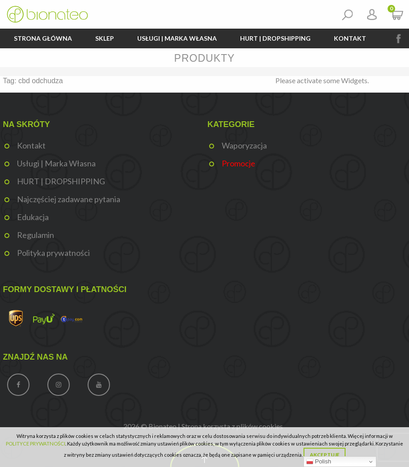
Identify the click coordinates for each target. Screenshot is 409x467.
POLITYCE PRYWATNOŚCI (35, 443)
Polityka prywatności (53, 253)
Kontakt (350, 38)
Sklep (104, 38)
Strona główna (43, 38)
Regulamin (35, 235)
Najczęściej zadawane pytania (68, 199)
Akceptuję (324, 455)
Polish (318, 461)
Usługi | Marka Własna (177, 38)
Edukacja (33, 217)
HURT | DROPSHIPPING (275, 38)
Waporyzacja (244, 145)
